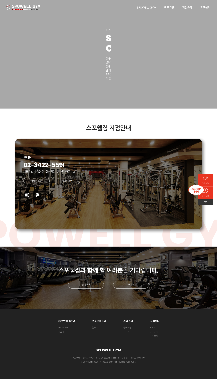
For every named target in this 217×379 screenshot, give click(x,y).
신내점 (131, 285)
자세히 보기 (36, 181)
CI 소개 (61, 332)
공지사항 (154, 332)
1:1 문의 (154, 336)
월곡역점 (86, 285)
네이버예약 (66, 181)
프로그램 (169, 7)
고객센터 (205, 7)
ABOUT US (63, 328)
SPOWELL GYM (146, 7)
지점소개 (187, 7)
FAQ (152, 328)
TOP (205, 202)
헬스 (94, 328)
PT (93, 332)
